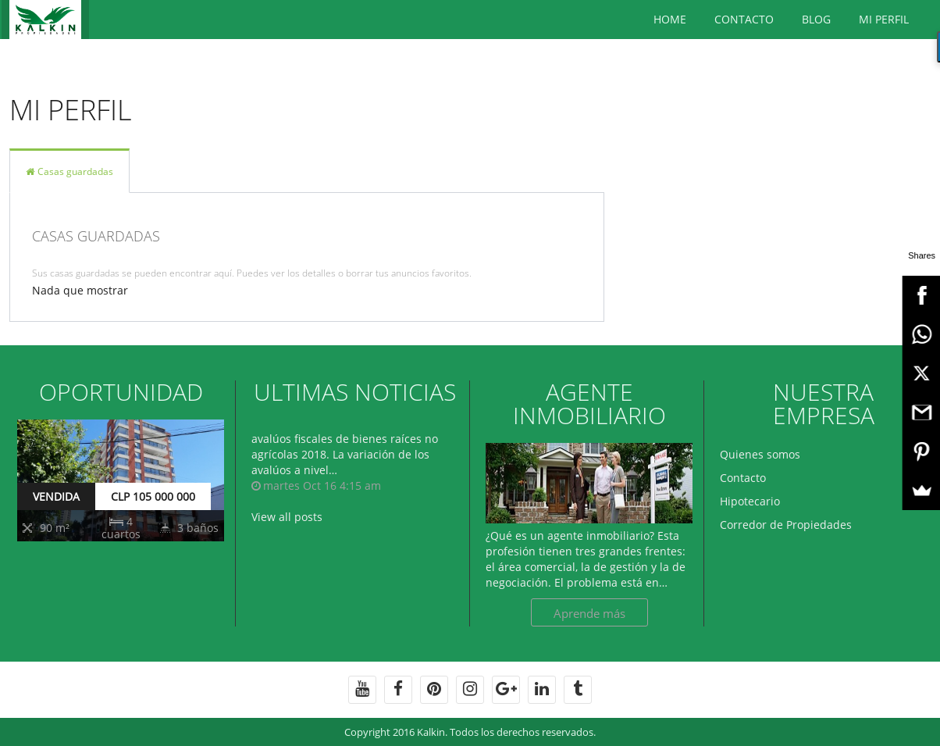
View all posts (286, 516)
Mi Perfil (884, 19)
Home (669, 19)
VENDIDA (56, 496)
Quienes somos (760, 454)
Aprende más (589, 613)
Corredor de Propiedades (786, 524)
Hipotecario (750, 501)
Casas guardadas (69, 171)
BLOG (816, 19)
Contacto (744, 19)
